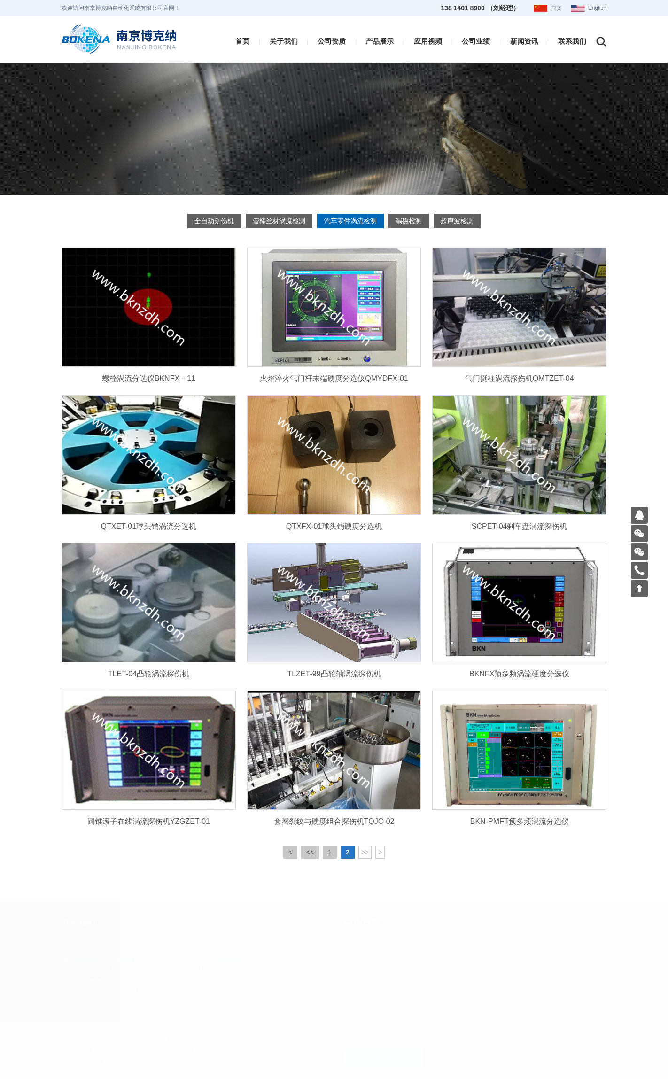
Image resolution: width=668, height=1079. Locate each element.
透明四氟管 (99, 1060)
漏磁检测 (409, 221)
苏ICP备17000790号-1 (113, 1038)
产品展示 (379, 40)
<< (310, 870)
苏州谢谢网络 (190, 1038)
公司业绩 (476, 40)
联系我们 (572, 40)
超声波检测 (457, 221)
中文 (556, 8)
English (597, 8)
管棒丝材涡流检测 (279, 221)
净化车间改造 (132, 1060)
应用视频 (428, 40)
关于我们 (284, 40)
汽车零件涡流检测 (350, 221)
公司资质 (332, 40)
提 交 (383, 1058)
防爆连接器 (266, 1049)
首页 (242, 40)
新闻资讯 (524, 40)
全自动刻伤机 (214, 221)
